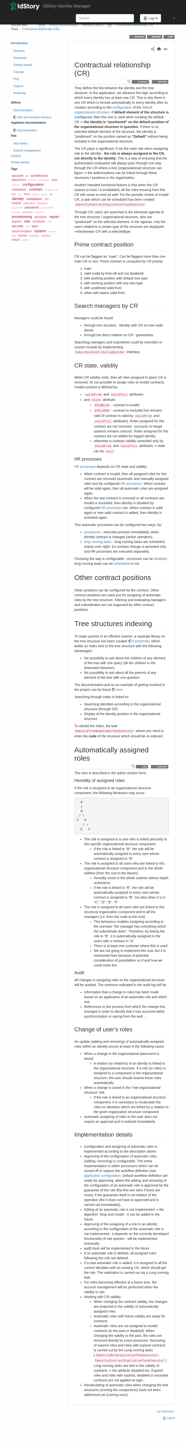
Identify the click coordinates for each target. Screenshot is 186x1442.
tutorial (22, 235)
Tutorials (18, 72)
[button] (172, 18)
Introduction (19, 43)
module (16, 203)
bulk (54, 180)
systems (52, 231)
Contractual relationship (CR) (134, 25)
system (40, 231)
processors (92, 532)
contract (138, 36)
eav (56, 190)
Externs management (27, 150)
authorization (44, 180)
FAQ (16, 79)
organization (16, 208)
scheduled (121, 564)
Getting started (22, 65)
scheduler (39, 221)
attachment (19, 180)
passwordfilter (47, 208)
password (32, 207)
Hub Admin (20, 143)
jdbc (46, 199)
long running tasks (98, 542)
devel (41, 25)
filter (14, 194)
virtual (15, 239)
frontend (35, 194)
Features (19, 51)
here (119, 690)
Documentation (23, 110)
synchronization (22, 231)
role (170, 36)
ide (51, 194)
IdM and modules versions (34, 117)
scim (49, 222)
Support (18, 86)
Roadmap (19, 93)
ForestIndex (141, 641)
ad (27, 176)
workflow (25, 240)
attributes (32, 180)
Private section (20, 162)
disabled (160, 559)
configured (83, 117)
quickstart (40, 217)
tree (14, 235)
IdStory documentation (63, 25)
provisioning (22, 217)
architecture (39, 175)
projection (27, 212)
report (54, 217)
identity (156, 36)
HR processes (85, 467)
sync (35, 226)
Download (19, 58)
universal (34, 235)
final (20, 194)
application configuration (102, 1176)
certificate (15, 185)
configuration (33, 184)
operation (42, 203)
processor (15, 212)
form (27, 194)
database (49, 190)
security (17, 226)
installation (34, 199)
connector (19, 189)
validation (46, 235)
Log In (169, 1418)
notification (29, 203)
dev (109, 25)
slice (27, 226)
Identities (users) (92, 25)
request (16, 221)
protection (39, 212)
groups (44, 194)
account (17, 175)
